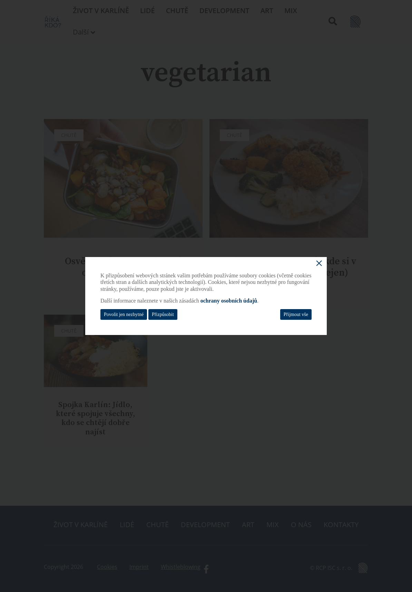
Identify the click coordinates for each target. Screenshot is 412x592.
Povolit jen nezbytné (124, 314)
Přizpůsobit (163, 314)
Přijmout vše (296, 314)
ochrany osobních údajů (228, 301)
